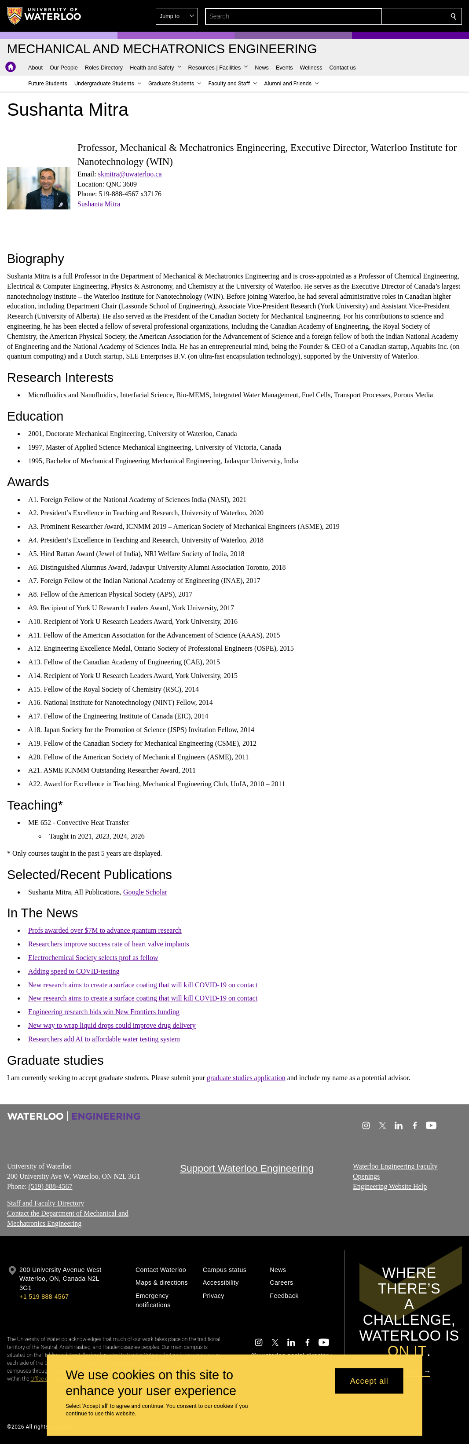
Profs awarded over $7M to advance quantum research (105, 930)
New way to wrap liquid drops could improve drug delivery (112, 1025)
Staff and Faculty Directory (45, 1203)
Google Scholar (145, 892)
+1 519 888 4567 (44, 1296)
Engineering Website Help (390, 1186)
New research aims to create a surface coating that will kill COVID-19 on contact (142, 985)
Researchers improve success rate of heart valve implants (108, 944)
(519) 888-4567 (50, 1186)
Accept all (369, 1380)
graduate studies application (246, 1077)
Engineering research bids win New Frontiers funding (104, 1011)
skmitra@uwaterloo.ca (130, 174)
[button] (389, 16)
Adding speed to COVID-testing (74, 971)
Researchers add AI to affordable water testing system (104, 1039)
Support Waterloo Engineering (247, 1168)
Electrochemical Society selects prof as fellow (93, 957)
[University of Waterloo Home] (44, 16)
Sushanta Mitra (98, 204)
